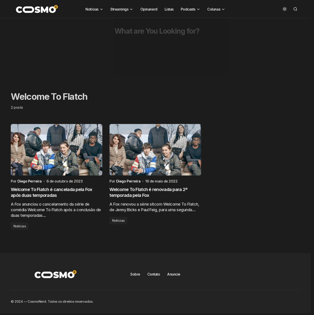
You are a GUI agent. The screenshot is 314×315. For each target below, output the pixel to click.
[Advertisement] (134, 49)
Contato (153, 275)
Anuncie (173, 275)
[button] (284, 8)
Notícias (19, 227)
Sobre (135, 275)
